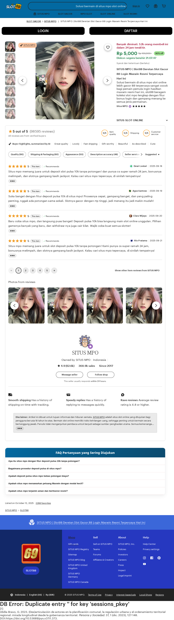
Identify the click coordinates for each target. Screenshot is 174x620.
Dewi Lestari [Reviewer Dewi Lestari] (140, 166)
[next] (156, 305)
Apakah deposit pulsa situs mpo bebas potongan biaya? (38, 476)
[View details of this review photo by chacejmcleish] (66, 306)
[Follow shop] (100, 375)
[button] (90, 346)
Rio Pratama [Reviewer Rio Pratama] (140, 240)
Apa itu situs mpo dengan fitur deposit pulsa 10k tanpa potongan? (44, 461)
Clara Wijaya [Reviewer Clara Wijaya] (140, 216)
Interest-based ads (126, 595)
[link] (11, 270)
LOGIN (43, 31)
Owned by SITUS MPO (76, 360)
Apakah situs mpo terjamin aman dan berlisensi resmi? (38, 491)
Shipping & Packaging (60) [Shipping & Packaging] (44, 154)
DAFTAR (130, 31)
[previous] (14, 305)
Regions (159, 595)
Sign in (136, 6)
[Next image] (107, 80)
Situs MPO (122, 106)
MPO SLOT (86, 14)
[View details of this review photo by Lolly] (26, 306)
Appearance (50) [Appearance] (74, 154)
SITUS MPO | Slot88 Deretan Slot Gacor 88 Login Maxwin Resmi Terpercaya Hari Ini (142, 74)
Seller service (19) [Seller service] (134, 154)
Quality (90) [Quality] (17, 154)
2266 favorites (43, 503)
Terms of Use (94, 595)
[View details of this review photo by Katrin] (144, 306)
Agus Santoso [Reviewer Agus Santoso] (140, 191)
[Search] (123, 6)
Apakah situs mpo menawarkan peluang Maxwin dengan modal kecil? (45, 483)
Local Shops (145, 595)
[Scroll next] (141, 154)
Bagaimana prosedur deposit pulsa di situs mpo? (35, 468)
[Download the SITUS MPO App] (31, 553)
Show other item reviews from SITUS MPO (137, 270)
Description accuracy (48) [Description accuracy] (104, 154)
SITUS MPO (50, 21)
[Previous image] (22, 80)
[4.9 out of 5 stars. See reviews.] (139, 106)
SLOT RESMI (130, 14)
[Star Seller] (130, 106)
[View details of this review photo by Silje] (105, 306)
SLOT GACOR (65, 14)
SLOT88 (24, 510)
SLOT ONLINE (107, 14)
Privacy (109, 595)
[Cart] (164, 6)
